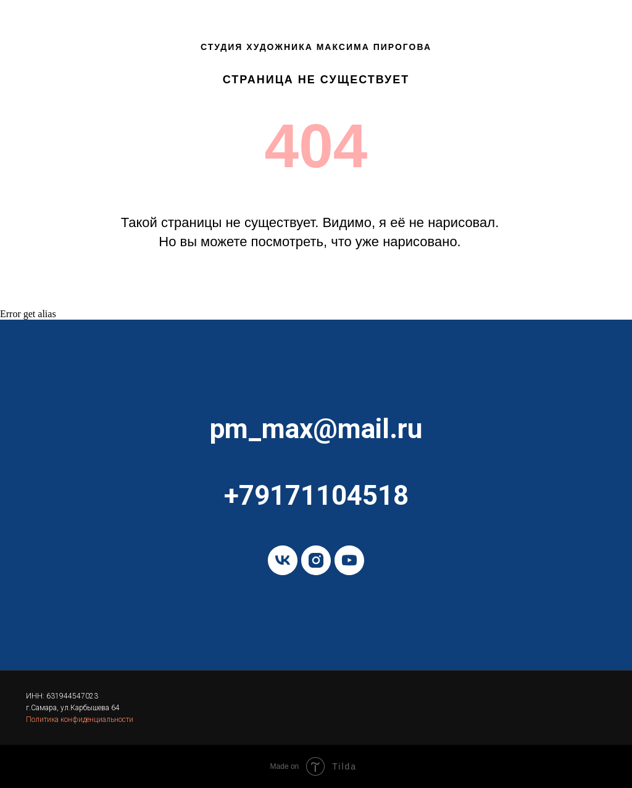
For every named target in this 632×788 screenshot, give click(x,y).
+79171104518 (316, 495)
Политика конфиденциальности (79, 719)
